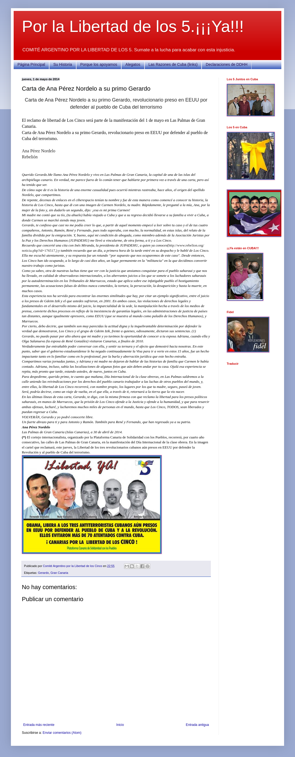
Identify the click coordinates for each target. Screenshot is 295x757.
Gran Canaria (59, 572)
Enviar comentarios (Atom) (62, 733)
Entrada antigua (197, 725)
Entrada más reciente (38, 725)
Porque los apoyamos (98, 64)
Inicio (120, 725)
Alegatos (132, 64)
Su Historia (62, 64)
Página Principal (31, 64)
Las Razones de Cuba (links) (173, 64)
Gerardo (43, 572)
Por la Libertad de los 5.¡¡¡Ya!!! (133, 26)
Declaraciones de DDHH (226, 64)
